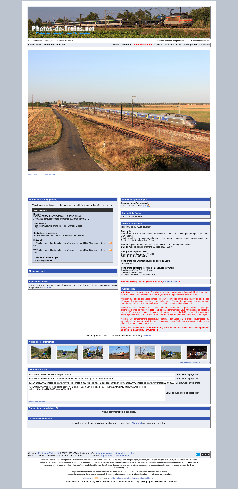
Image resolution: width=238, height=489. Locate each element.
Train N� (40, 210)
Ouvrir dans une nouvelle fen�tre (41, 175)
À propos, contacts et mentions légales (115, 453)
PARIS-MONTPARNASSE (45, 216)
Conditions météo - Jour (132, 272)
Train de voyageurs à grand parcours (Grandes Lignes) (58, 226)
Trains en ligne (127, 263)
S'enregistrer (190, 44)
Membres (169, 44)
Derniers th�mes (131, 478)
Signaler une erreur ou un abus (116, 455)
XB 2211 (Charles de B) (132, 206)
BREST (70, 216)
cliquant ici (46, 287)
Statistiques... (147, 336)
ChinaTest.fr (88, 478)
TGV (35, 228)
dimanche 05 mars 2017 (154, 247)
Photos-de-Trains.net (48, 453)
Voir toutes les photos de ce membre (195, 362)
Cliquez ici (137, 423)
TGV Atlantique (40, 243)
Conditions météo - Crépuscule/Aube (137, 270)
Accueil (115, 44)
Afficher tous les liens (36, 402)
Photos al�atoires (147, 478)
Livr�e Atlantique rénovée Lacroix (66, 243)
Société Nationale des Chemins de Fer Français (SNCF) (58, 235)
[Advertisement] (119, 186)
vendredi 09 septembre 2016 (157, 245)
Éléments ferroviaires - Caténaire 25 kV (138, 275)
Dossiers (158, 44)
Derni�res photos (115, 478)
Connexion (204, 44)
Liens (178, 44)
